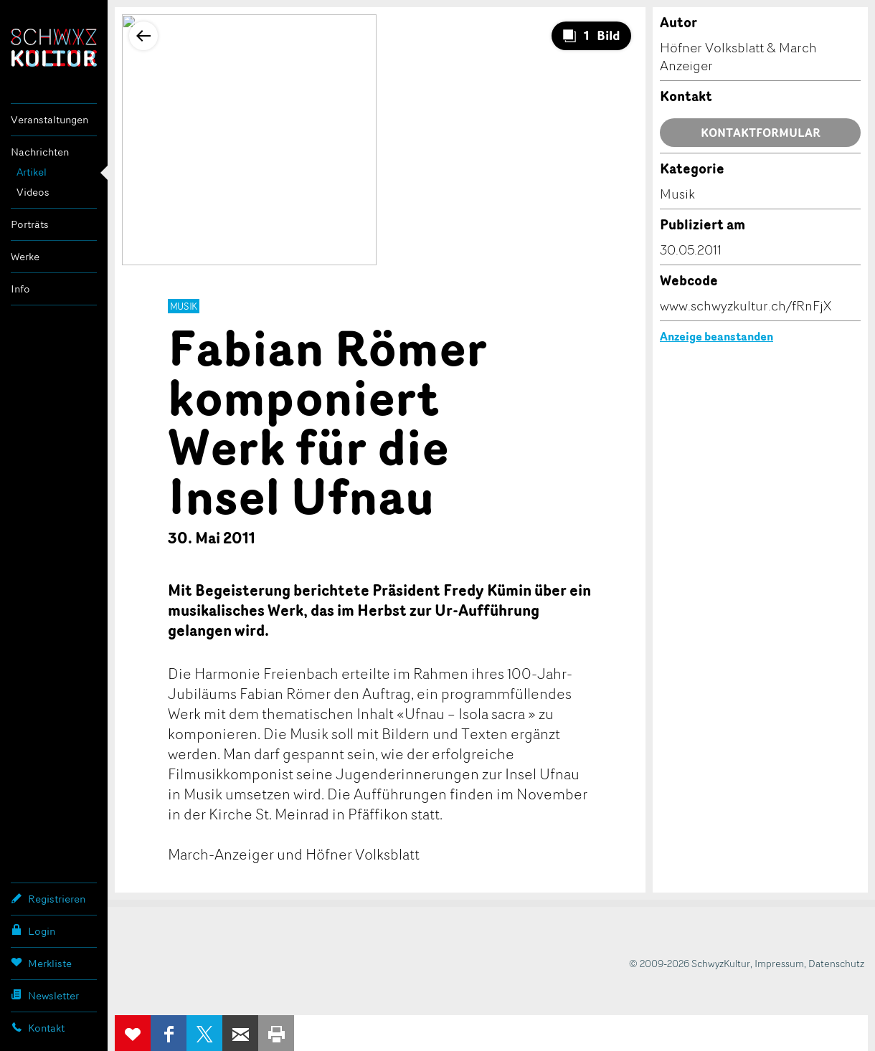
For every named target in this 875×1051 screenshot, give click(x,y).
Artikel (31, 171)
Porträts (30, 224)
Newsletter (45, 995)
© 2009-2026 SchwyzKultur (689, 963)
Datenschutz (836, 963)
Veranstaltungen (49, 119)
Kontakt (38, 1027)
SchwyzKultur (54, 47)
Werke (25, 256)
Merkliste (41, 963)
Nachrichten (40, 151)
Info (20, 288)
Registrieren (48, 898)
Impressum (779, 963)
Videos (32, 191)
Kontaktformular (760, 132)
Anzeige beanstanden (716, 336)
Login (33, 930)
